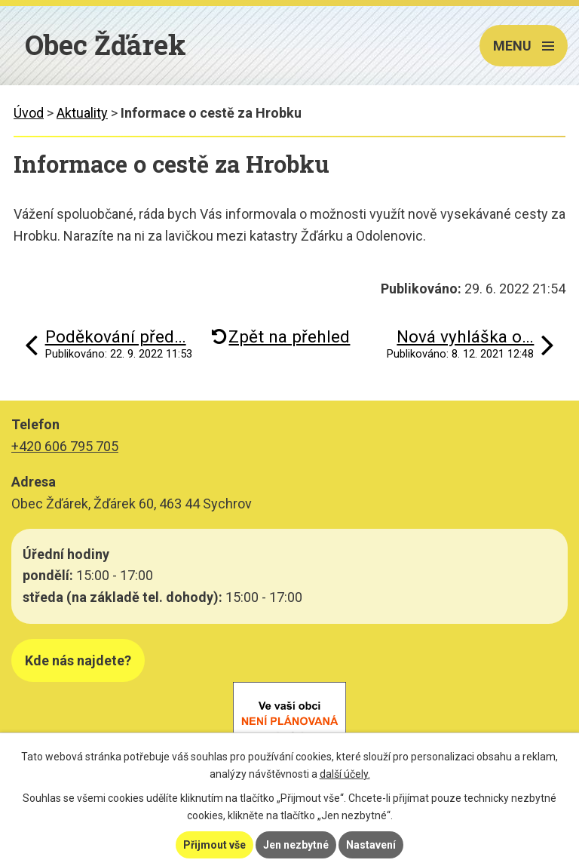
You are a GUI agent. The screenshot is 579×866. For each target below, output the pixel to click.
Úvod (29, 113)
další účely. (345, 774)
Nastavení (371, 845)
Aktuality (82, 113)
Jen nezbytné (296, 845)
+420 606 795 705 (64, 446)
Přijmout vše (214, 845)
